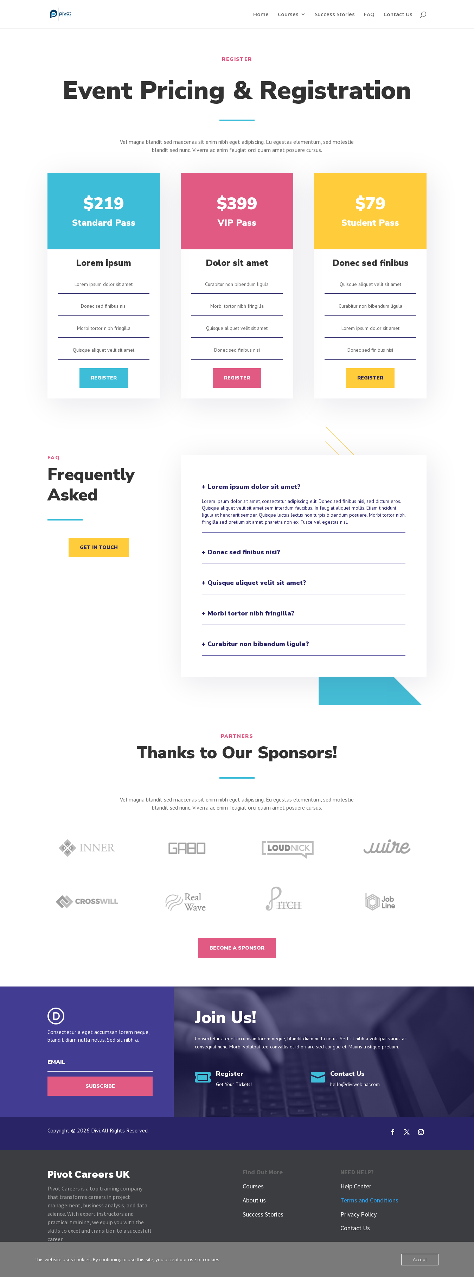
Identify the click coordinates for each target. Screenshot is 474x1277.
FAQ (369, 15)
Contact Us (398, 15)
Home (261, 15)
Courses (288, 15)
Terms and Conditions (369, 1200)
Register (104, 378)
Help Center (355, 1186)
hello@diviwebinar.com (355, 1084)
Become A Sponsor (237, 948)
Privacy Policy (358, 1214)
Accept (420, 1259)
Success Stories (335, 15)
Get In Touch (99, 547)
